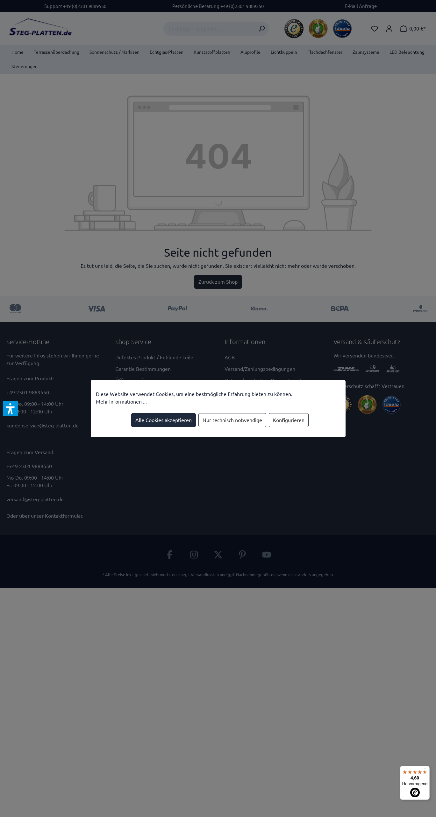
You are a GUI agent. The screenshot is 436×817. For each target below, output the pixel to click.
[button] (10, 408)
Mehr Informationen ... (121, 402)
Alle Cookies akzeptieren (163, 420)
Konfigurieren (288, 420)
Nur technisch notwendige (232, 420)
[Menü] (426, 769)
